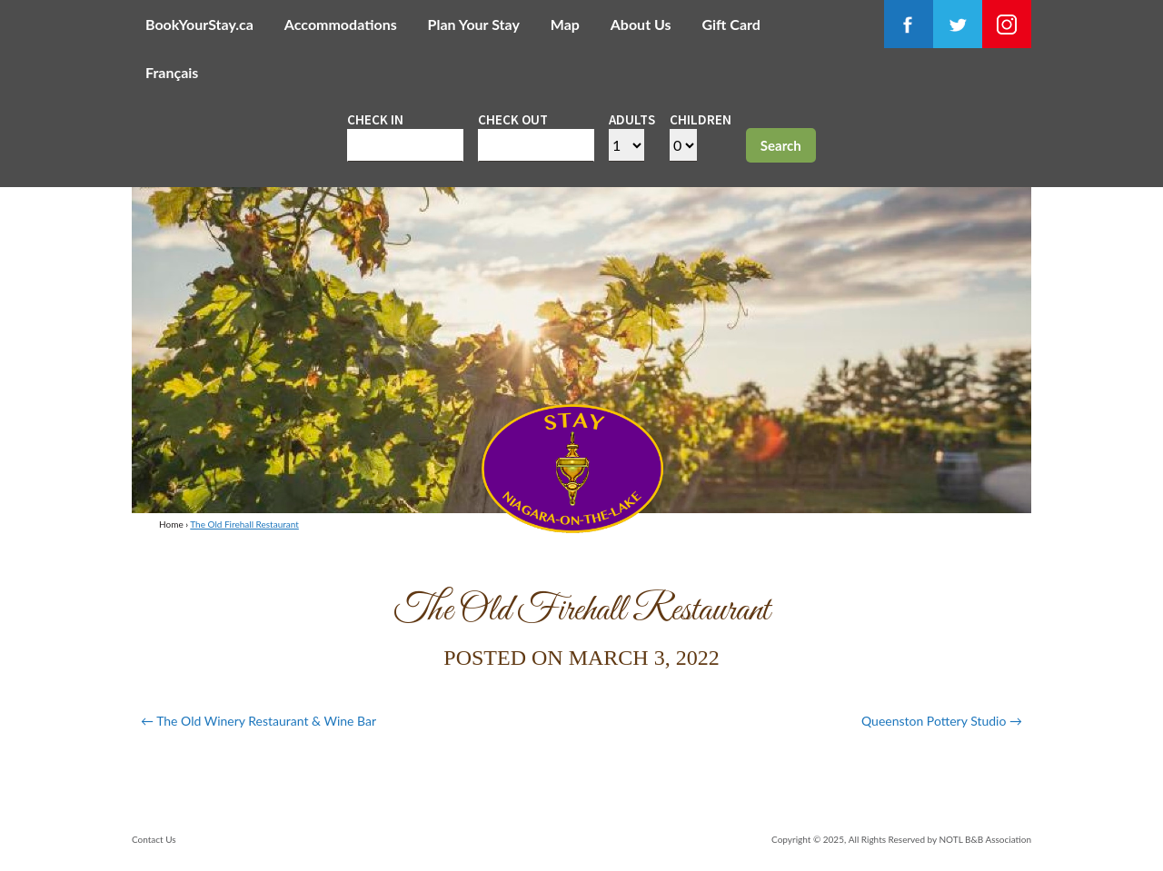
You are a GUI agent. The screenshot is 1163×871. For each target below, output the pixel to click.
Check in (375, 119)
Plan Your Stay (474, 24)
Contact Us (154, 839)
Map (565, 24)
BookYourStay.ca (199, 24)
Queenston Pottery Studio (941, 720)
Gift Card (730, 24)
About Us (641, 24)
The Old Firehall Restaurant (244, 524)
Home (171, 524)
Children (700, 119)
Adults (632, 119)
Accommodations (340, 24)
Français (171, 72)
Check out (513, 119)
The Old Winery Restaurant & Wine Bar (258, 720)
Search (780, 145)
